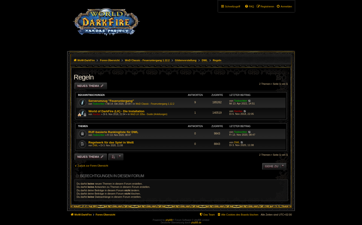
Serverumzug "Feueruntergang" (111, 101)
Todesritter (99, 104)
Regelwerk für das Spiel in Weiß (111, 142)
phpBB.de (196, 222)
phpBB (169, 220)
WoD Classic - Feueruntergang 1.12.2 (155, 104)
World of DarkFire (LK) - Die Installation (116, 111)
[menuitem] (284, 6)
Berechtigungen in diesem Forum (112, 176)
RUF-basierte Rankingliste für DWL (113, 132)
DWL (95, 145)
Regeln (84, 77)
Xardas (96, 114)
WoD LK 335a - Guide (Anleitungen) (148, 114)
